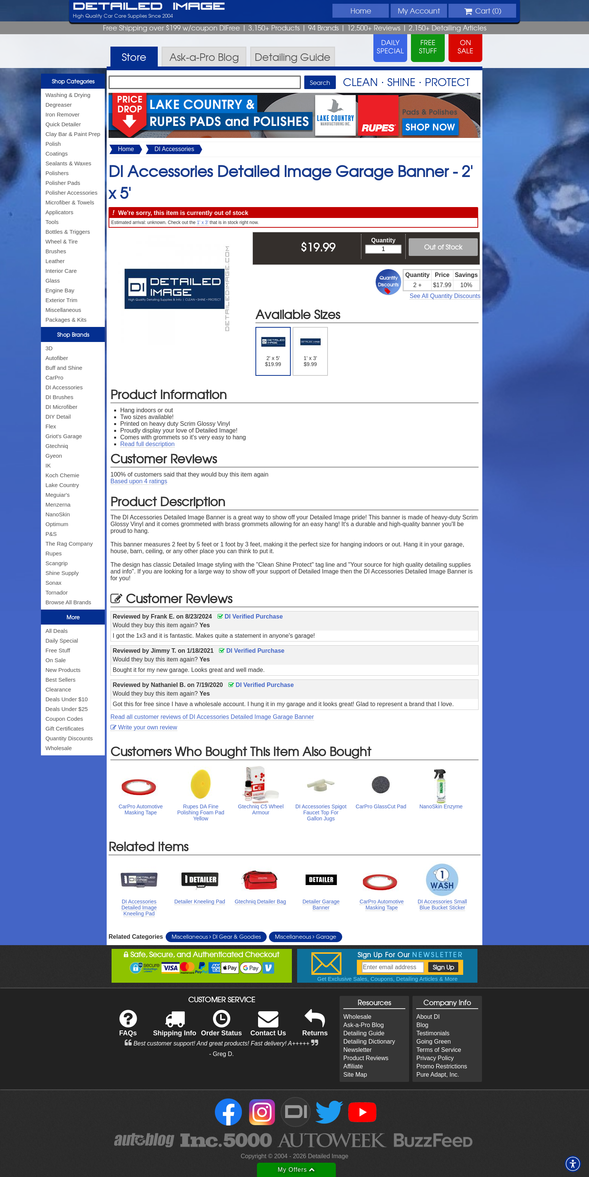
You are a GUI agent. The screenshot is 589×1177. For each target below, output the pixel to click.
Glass (52, 280)
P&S (51, 534)
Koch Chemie (62, 475)
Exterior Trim (61, 300)
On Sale (55, 660)
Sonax (53, 582)
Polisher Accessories (71, 192)
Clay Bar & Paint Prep (72, 134)
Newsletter (357, 1050)
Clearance (58, 689)
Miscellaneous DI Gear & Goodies (216, 936)
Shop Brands (73, 334)
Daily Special (61, 640)
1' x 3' (202, 222)
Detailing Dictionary (369, 1041)
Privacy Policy (435, 1058)
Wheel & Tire (61, 241)
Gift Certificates (64, 728)
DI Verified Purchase (250, 616)
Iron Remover (62, 114)
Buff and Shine (63, 368)
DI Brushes (59, 397)
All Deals (56, 631)
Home (360, 10)
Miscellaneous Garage (305, 936)
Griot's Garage (63, 436)
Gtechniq (56, 446)
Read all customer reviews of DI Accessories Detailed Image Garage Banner (212, 717)
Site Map (355, 1074)
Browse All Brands (68, 602)
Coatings (56, 153)
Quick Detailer (63, 124)
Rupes (53, 553)
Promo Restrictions (441, 1066)
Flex (50, 426)
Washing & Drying (68, 95)
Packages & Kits (65, 319)
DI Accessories (64, 387)
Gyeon (53, 455)
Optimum (56, 524)
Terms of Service (438, 1050)
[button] (573, 1164)
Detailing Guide (363, 1033)
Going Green (433, 1041)
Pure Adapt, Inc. (437, 1074)
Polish (53, 144)
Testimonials (432, 1033)
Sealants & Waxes (68, 163)
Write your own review (143, 727)
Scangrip (56, 563)
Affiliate (353, 1066)
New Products (62, 670)
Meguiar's (57, 495)
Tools (52, 222)
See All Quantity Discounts (444, 296)
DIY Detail (58, 416)
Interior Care (61, 271)
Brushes (55, 251)
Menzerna (58, 504)
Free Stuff (57, 650)
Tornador (56, 592)
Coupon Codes (64, 719)
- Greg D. (221, 1054)
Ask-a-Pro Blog (363, 1025)
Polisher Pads (62, 183)
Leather (55, 261)
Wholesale (58, 748)
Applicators (59, 212)
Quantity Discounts (69, 738)
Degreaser (58, 104)
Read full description (147, 444)
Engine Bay (59, 290)
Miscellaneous (63, 310)
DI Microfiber (61, 407)
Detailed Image (149, 6)
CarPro (54, 377)
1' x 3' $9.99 (310, 348)
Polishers (57, 173)
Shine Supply (62, 573)
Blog (422, 1025)
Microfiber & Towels (69, 202)
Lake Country (62, 485)
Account (419, 10)
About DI (427, 1017)
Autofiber (56, 358)
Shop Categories (73, 81)
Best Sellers (60, 679)
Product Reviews (365, 1058)
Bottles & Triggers (67, 231)
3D (49, 348)
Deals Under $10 (66, 699)
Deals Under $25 (66, 709)
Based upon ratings (138, 481)
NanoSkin (57, 514)
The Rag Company (69, 543)
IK (48, 465)
